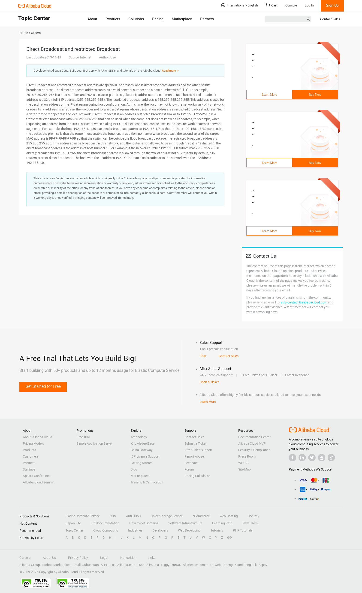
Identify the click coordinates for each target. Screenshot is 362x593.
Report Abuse (194, 456)
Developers (160, 530)
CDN (113, 516)
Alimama (152, 565)
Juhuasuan (90, 565)
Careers (24, 557)
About (92, 19)
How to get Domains (143, 523)
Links (151, 557)
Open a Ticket (209, 382)
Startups (29, 469)
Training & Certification (147, 482)
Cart (272, 5)
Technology (139, 437)
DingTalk (250, 565)
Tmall (77, 565)
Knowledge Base (142, 443)
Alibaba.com (126, 565)
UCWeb (215, 565)
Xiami (239, 565)
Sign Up (332, 5)
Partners (207, 19)
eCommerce (201, 516)
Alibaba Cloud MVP (252, 443)
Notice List (128, 557)
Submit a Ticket (195, 443)
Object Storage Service (167, 516)
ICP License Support (145, 456)
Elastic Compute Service (83, 516)
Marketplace (182, 19)
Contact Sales (330, 19)
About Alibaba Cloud (37, 437)
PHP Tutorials (243, 530)
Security (253, 516)
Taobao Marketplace (56, 565)
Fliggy (165, 565)
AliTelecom (190, 565)
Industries (135, 530)
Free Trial (83, 437)
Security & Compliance (254, 450)
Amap (204, 565)
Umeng (228, 565)
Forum (189, 469)
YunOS (176, 565)
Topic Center (74, 530)
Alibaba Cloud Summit (38, 482)
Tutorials (217, 530)
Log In (309, 5)
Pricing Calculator (197, 476)
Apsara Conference (36, 476)
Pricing (157, 19)
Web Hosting (229, 516)
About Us (49, 557)
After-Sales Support (198, 450)
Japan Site (73, 523)
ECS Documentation (105, 523)
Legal (104, 557)
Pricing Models (33, 443)
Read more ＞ (171, 70)
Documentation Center (254, 437)
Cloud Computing (105, 530)
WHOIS (243, 463)
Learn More (269, 94)
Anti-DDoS (133, 516)
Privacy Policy (78, 557)
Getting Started (142, 463)
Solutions (136, 19)
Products (113, 19)
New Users (250, 523)
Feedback (191, 463)
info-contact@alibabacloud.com (304, 302)
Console (291, 5)
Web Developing (189, 530)
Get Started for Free (43, 386)
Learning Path (222, 523)
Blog (134, 469)
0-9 (229, 537)
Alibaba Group (29, 565)
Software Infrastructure (185, 523)
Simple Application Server (95, 443)
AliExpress (108, 565)
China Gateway (142, 450)
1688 (141, 565)
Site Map (244, 469)
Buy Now (315, 94)
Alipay (263, 565)
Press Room (247, 456)
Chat (202, 356)
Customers (31, 456)
